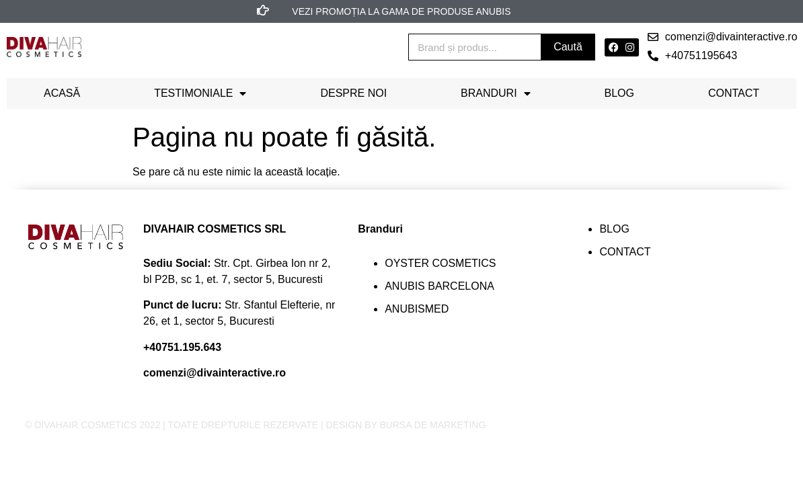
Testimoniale (200, 93)
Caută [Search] (567, 46)
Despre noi (353, 93)
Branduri (496, 93)
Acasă (62, 93)
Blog (619, 93)
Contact (733, 93)
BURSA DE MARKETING (432, 424)
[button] (723, 37)
